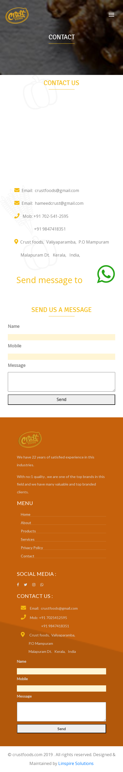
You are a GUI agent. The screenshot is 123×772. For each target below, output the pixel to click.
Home (25, 514)
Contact (27, 556)
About (26, 522)
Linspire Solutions (76, 763)
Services (28, 539)
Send (61, 399)
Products (28, 531)
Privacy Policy (32, 547)
